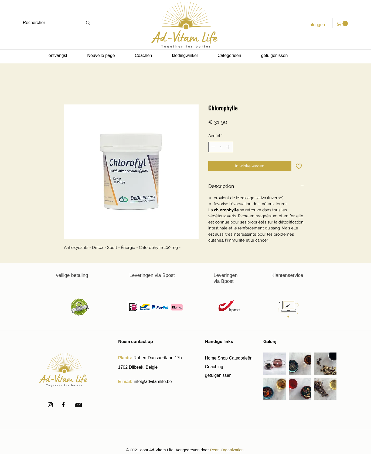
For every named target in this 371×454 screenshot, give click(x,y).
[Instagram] (50, 404)
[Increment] (228, 147)
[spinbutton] (220, 147)
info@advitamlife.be (153, 381)
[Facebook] (63, 404)
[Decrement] (212, 147)
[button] (342, 23)
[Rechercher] (47, 23)
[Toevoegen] (299, 166)
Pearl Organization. (227, 450)
